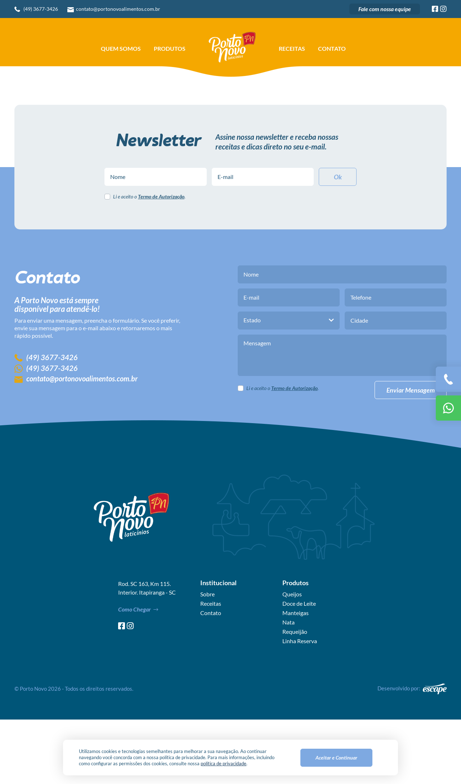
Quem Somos (121, 48)
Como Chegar (138, 674)
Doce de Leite (299, 668)
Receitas (292, 48)
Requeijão (294, 696)
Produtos (169, 48)
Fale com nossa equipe (384, 8)
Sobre (207, 659)
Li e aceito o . (149, 261)
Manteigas (295, 677)
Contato (332, 48)
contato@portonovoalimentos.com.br (118, 9)
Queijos (292, 659)
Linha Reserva (299, 705)
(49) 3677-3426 (40, 9)
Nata (288, 687)
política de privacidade (223, 763)
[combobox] (289, 385)
